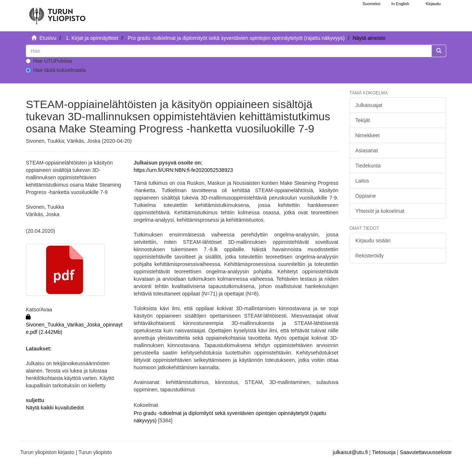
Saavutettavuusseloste (426, 452)
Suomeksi (371, 3)
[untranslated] (229, 51)
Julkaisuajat (368, 105)
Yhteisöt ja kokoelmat (380, 211)
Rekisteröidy (369, 256)
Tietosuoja (384, 452)
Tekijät (362, 120)
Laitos (362, 181)
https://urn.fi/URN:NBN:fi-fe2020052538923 (183, 170)
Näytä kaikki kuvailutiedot (55, 408)
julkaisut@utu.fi (350, 452)
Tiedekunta (368, 166)
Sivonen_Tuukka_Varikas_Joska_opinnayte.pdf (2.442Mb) (74, 324)
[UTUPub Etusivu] (57, 13)
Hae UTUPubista (49, 61)
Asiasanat (366, 150)
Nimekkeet (367, 135)
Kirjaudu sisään (373, 240)
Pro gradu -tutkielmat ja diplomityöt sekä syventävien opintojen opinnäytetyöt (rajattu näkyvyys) (236, 38)
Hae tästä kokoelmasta (56, 70)
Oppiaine (365, 196)
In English (400, 3)
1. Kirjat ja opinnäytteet (92, 38)
